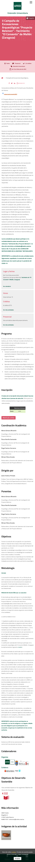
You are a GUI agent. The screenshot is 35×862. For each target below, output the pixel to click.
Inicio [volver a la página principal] (2, 77)
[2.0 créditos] (26, 63)
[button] (9, 83)
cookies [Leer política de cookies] (14, 852)
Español (31, 18)
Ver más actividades (8, 310)
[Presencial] (15, 63)
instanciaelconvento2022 (10, 94)
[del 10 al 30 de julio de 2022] (17, 69)
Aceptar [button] (17, 858)
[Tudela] (6, 63)
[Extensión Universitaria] (17, 66)
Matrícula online (8, 417)
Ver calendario (7, 286)
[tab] (17, 8)
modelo (20, 647)
